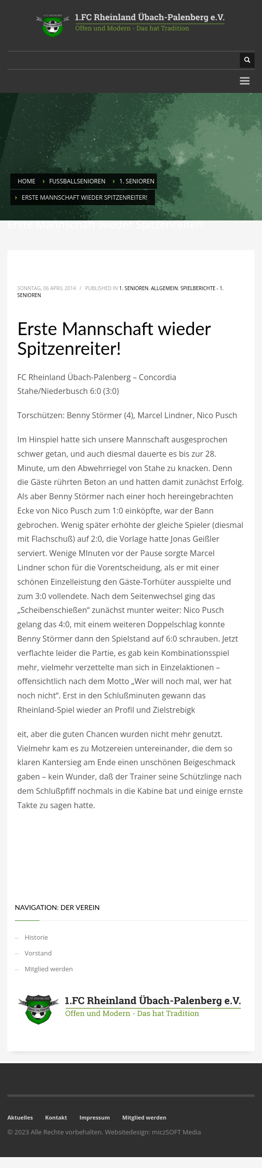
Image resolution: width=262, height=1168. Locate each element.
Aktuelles (20, 1117)
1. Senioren (134, 288)
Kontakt (56, 1117)
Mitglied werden (49, 968)
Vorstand (38, 953)
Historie (36, 937)
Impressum (94, 1117)
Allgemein (164, 288)
